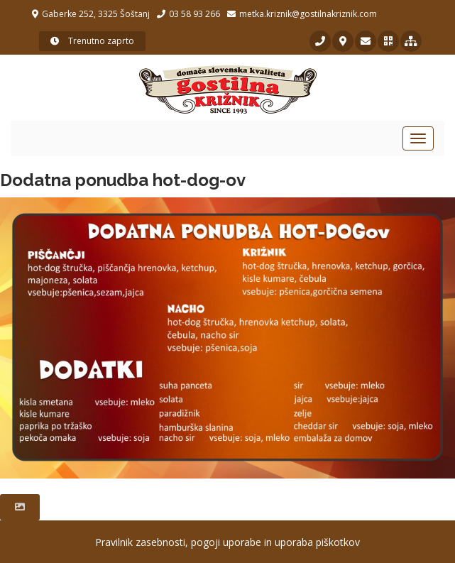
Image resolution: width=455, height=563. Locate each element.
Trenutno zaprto (92, 41)
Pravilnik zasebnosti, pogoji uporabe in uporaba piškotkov (227, 542)
